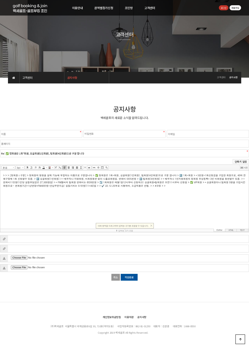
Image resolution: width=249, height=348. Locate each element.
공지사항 (141, 317)
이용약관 (129, 317)
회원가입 (235, 7)
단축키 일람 (241, 161)
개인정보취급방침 (112, 317)
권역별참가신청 (103, 8)
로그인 (223, 7)
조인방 (129, 8)
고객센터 (149, 8)
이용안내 (77, 8)
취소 (115, 277)
